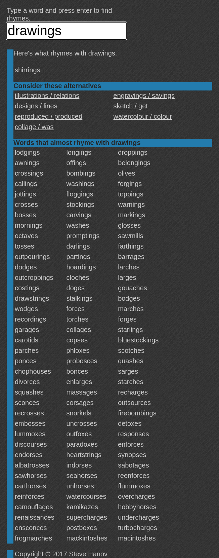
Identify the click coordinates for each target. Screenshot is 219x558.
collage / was (34, 127)
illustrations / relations (47, 95)
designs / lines (36, 106)
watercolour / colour (143, 116)
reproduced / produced (48, 116)
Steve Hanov (88, 554)
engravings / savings (144, 95)
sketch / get (131, 106)
